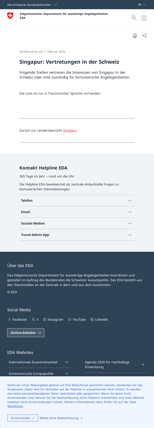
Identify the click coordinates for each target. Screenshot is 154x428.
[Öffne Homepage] (58, 18)
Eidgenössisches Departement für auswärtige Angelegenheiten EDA (64, 15)
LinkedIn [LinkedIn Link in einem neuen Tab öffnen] (99, 319)
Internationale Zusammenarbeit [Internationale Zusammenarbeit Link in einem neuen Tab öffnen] (39, 362)
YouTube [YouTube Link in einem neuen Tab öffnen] (76, 319)
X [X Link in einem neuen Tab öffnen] (34, 319)
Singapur (70, 130)
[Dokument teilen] (144, 35)
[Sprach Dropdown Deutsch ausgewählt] (142, 4)
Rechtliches (15, 406)
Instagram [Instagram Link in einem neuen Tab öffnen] (52, 319)
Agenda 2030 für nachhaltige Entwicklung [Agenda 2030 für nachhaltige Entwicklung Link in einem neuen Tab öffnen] (115, 364)
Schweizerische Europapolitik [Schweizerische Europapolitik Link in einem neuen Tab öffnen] (39, 373)
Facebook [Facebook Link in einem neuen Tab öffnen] (17, 319)
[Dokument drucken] (135, 35)
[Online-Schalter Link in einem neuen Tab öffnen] (25, 332)
